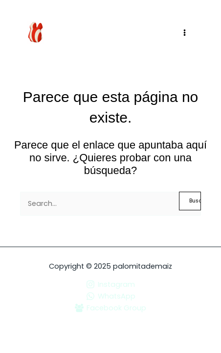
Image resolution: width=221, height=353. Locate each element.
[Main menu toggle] (185, 33)
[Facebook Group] (110, 307)
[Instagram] (110, 284)
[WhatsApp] (110, 296)
